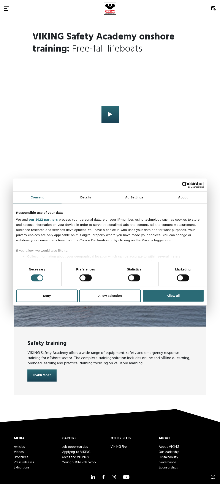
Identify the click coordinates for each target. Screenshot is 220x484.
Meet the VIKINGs (75, 457)
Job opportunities (75, 447)
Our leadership (169, 452)
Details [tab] (85, 197)
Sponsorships (168, 467)
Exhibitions (22, 467)
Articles (19, 447)
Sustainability (168, 457)
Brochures (21, 457)
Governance (167, 462)
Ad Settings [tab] (134, 197)
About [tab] (183, 197)
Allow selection (110, 296)
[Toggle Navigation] (6, 8)
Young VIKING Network (79, 462)
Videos (19, 452)
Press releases (24, 462)
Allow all (173, 296)
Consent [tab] (37, 197)
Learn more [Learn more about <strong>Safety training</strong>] (42, 375)
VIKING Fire (119, 447)
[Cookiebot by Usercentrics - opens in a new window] (185, 185)
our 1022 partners (43, 219)
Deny (47, 296)
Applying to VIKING (76, 452)
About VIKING (169, 447)
